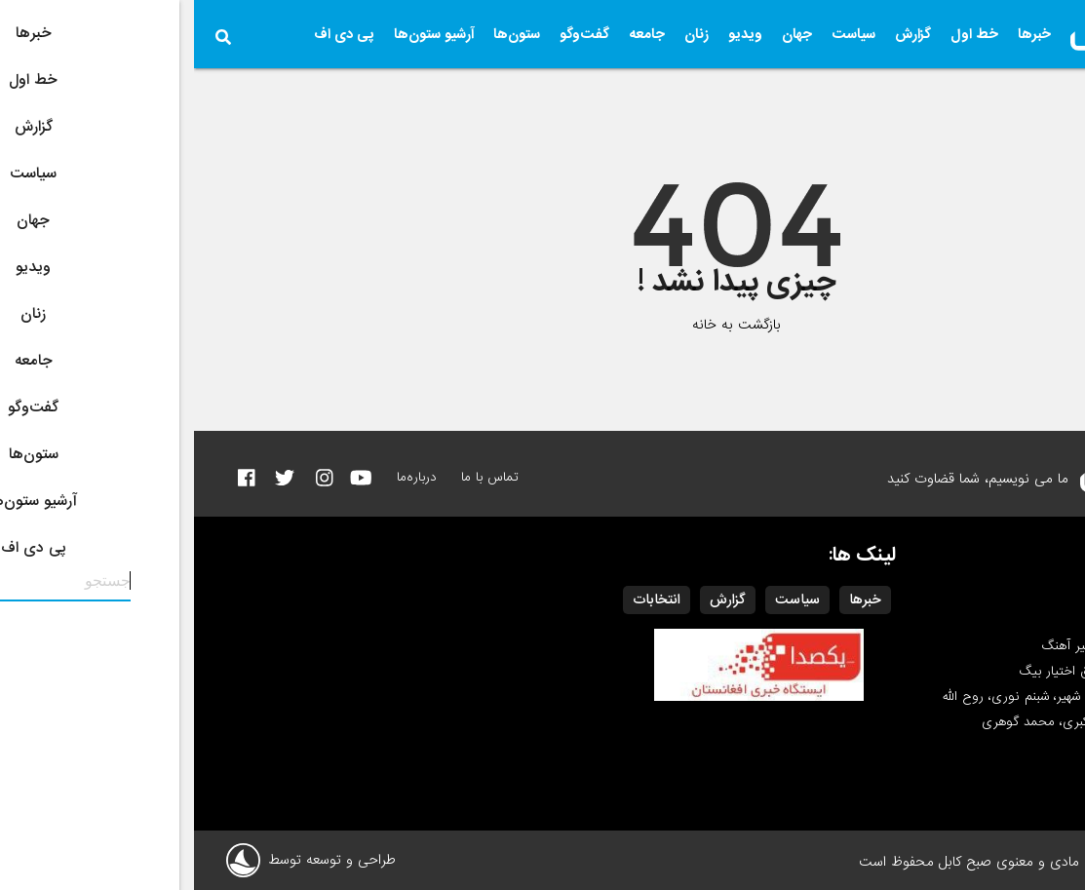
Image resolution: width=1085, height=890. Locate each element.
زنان (502, 34)
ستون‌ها (322, 34)
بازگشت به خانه (542, 324)
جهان (603, 34)
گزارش (719, 34)
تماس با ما (296, 477)
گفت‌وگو (390, 34)
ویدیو (551, 34)
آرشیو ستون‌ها (240, 34)
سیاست (659, 34)
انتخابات (462, 599)
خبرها (840, 34)
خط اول (780, 34)
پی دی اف (150, 34)
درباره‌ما (223, 477)
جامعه (453, 34)
